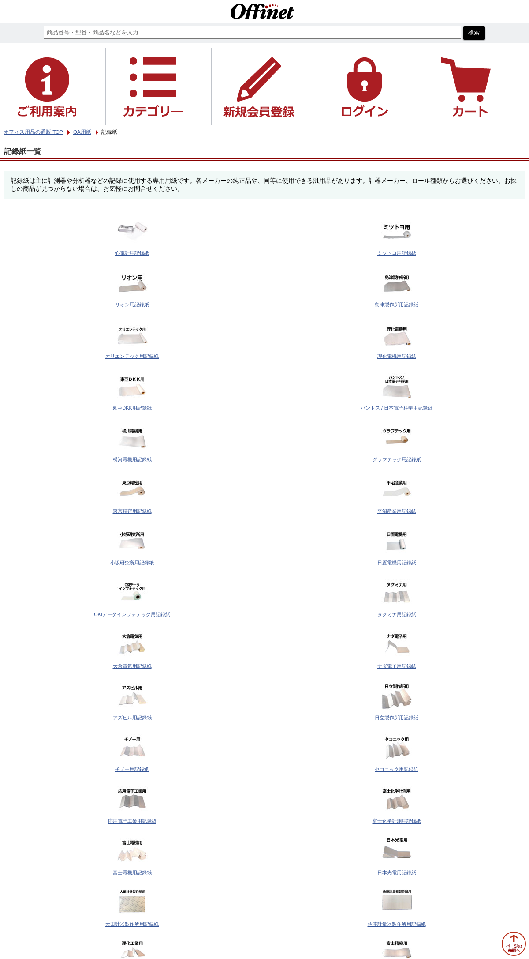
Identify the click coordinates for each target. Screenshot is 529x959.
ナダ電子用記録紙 (396, 666)
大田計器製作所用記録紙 (132, 924)
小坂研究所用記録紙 (132, 562)
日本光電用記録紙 (396, 872)
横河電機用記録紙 (132, 459)
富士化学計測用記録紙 (397, 821)
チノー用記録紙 (132, 769)
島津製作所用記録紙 (396, 304)
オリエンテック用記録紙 (132, 356)
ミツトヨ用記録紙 (396, 253)
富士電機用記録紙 (132, 872)
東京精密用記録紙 (132, 511)
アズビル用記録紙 (132, 717)
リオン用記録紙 (132, 304)
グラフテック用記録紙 (397, 459)
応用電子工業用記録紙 (132, 821)
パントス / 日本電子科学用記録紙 (396, 407)
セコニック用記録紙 (396, 769)
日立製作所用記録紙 (396, 717)
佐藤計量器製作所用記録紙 (397, 924)
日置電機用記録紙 (396, 562)
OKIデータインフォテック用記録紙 (132, 614)
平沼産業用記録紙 (396, 511)
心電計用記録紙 (132, 253)
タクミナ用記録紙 (396, 614)
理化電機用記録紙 (396, 356)
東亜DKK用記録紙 (131, 407)
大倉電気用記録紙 (132, 666)
